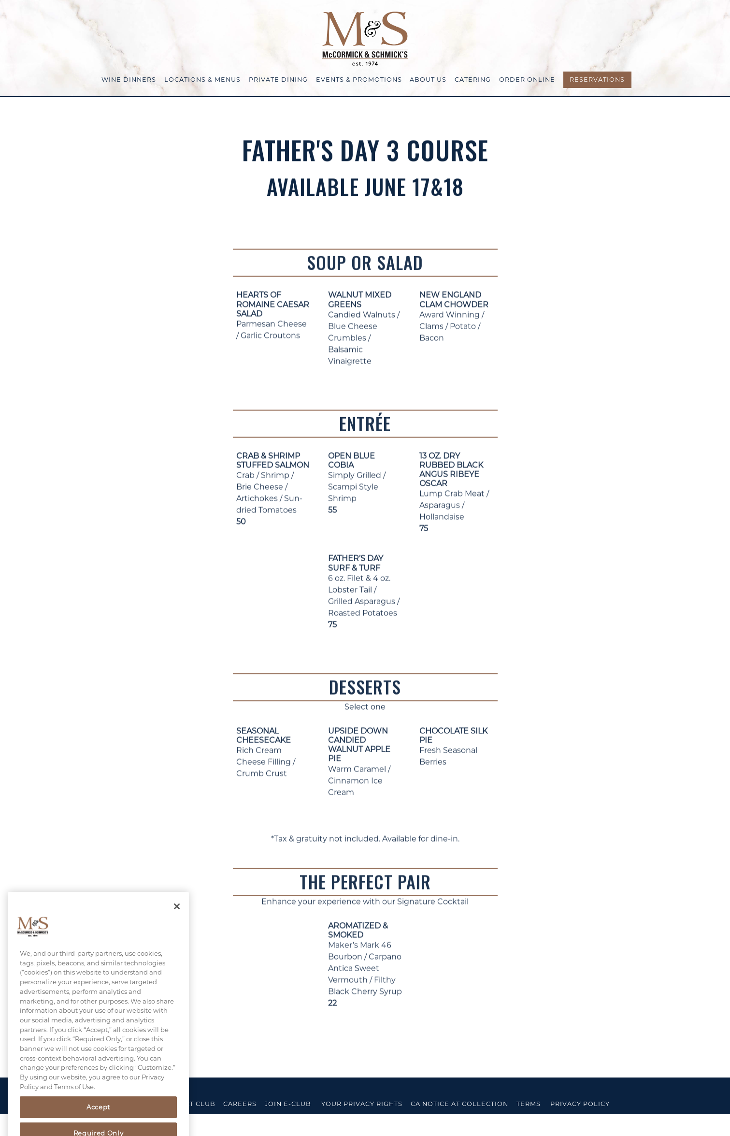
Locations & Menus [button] (202, 79)
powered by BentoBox (54, 1124)
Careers (240, 1103)
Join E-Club (288, 1103)
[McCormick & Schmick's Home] (365, 38)
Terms (528, 1103)
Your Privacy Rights (361, 1103)
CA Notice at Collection (459, 1103)
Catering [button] (473, 79)
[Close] (176, 915)
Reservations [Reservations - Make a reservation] (597, 79)
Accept (98, 1116)
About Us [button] (428, 79)
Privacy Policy (580, 1103)
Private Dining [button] (278, 79)
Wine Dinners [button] (128, 79)
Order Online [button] (527, 79)
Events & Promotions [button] (359, 79)
